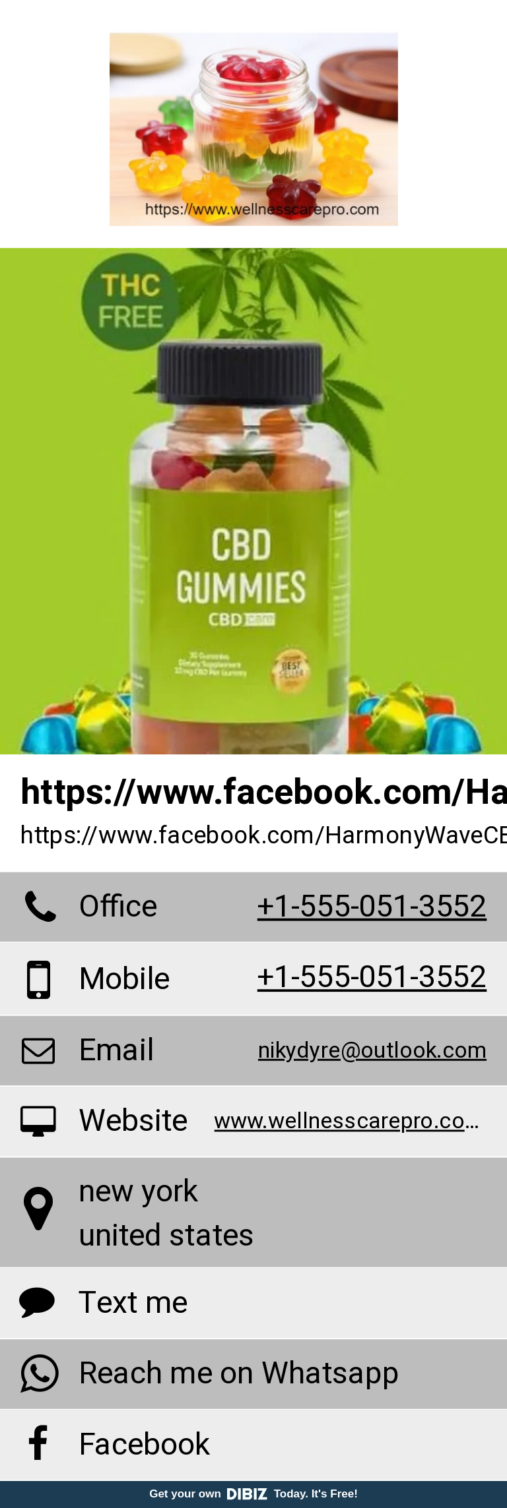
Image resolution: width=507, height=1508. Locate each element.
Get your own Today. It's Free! (253, 1494)
